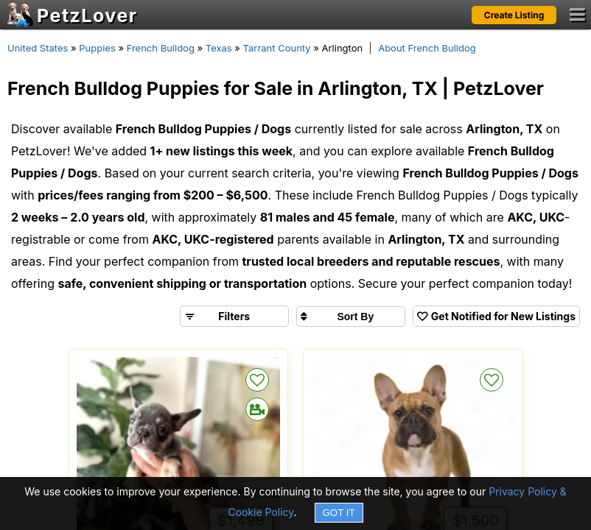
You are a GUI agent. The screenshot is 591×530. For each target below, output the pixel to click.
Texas (219, 48)
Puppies (97, 48)
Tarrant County (277, 48)
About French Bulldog (427, 48)
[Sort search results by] (351, 316)
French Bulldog (161, 48)
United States (37, 48)
